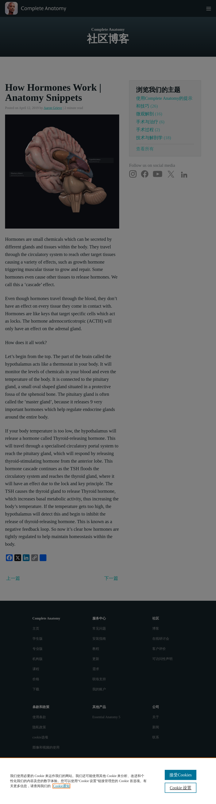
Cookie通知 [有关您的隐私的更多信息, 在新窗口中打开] (61, 786)
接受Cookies (180, 775)
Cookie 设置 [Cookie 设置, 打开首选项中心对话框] (181, 787)
